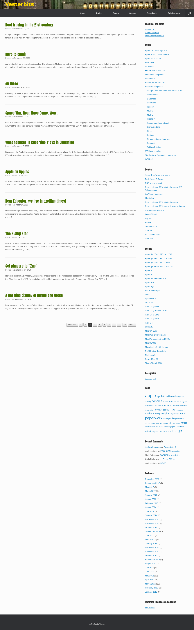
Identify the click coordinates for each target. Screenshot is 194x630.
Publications (174, 13)
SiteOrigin (95, 624)
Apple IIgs (149, 286)
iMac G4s (149, 323)
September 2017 (152, 483)
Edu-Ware (151, 103)
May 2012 (149, 576)
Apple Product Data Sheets (157, 54)
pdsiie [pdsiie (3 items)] (165, 419)
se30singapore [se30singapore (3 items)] (170, 427)
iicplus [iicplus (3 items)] (173, 401)
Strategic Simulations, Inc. (158, 139)
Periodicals (152, 13)
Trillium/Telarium (154, 147)
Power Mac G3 (151, 359)
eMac (147, 294)
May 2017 (149, 487)
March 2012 (150, 584)
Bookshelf (149, 62)
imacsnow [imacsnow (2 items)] (183, 405)
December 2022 (152, 479)
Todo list (148, 230)
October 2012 (151, 555)
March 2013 (150, 539)
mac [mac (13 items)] (173, 409)
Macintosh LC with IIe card (156, 347)
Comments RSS (152, 32)
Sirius (149, 131)
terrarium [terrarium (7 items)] (164, 431)
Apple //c (149, 274)
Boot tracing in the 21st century (29, 25)
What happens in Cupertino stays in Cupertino (39, 142)
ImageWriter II (151, 214)
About (82, 13)
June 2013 (149, 535)
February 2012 (151, 588)
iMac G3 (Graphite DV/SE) (156, 311)
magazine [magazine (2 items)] (179, 410)
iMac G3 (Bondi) (152, 307)
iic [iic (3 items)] (170, 401)
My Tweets (149, 608)
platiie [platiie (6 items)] (171, 418)
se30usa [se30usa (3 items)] (180, 427)
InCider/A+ (149, 159)
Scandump (149, 78)
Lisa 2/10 (149, 327)
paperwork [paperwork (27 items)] (153, 418)
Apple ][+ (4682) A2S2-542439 (158, 258)
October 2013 (151, 527)
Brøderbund (152, 95)
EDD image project (153, 183)
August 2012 (150, 563)
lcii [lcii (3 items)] (164, 410)
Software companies (154, 86)
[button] (189, 13)
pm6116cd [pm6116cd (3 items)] (179, 419)
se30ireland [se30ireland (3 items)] (158, 427)
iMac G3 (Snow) (152, 319)
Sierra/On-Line (153, 127)
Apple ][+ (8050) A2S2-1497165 (159, 266)
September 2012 (152, 560)
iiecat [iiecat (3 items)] (179, 401)
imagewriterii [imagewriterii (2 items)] (149, 410)
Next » (132, 324)
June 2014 (149, 511)
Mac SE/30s (150, 343)
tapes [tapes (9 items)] (155, 431)
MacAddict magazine (154, 74)
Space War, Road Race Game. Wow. (31, 113)
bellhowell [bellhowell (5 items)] (171, 396)
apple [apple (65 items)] (150, 395)
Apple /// (148, 270)
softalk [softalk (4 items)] (148, 431)
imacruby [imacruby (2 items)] (176, 405)
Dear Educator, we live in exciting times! (35, 201)
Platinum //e (150, 355)
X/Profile (149, 238)
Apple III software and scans (157, 175)
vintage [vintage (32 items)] (176, 431)
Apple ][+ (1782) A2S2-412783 (158, 254)
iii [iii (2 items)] (186, 401)
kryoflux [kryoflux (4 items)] (158, 410)
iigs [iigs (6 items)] (184, 401)
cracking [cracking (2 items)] (148, 401)
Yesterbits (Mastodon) (154, 36)
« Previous (72, 324)
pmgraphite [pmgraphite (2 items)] (176, 423)
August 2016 (150, 499)
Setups (132, 13)
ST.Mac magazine (153, 151)
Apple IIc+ (149, 282)
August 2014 (150, 507)
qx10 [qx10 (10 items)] (184, 423)
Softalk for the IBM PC (155, 83)
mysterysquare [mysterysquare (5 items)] (177, 413)
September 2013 (152, 531)
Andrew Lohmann (153, 447)
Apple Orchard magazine (156, 50)
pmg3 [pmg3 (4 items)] (168, 423)
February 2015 (151, 503)
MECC (150, 111)
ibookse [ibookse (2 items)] (165, 401)
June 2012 (149, 572)
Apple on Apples (17, 171)
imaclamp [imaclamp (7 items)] (167, 405)
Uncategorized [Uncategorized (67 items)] (150, 379)
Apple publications (153, 58)
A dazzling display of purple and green (34, 295)
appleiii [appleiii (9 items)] (161, 396)
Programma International (158, 123)
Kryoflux (148, 218)
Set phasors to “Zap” (21, 266)
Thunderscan (151, 226)
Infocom (150, 107)
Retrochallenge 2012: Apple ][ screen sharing (165, 206)
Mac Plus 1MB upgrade (155, 335)
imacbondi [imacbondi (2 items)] (149, 405)
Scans (116, 13)
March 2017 (150, 491)
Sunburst (151, 143)
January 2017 (151, 495)
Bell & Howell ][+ (152, 290)
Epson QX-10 (151, 299)
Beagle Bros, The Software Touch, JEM (164, 91)
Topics (99, 13)
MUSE (150, 115)
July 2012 (149, 568)
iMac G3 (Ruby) (152, 315)
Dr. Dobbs (149, 66)
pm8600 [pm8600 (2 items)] (163, 423)
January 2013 (151, 543)
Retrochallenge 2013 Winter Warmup (161, 202)
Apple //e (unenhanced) (155, 278)
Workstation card (152, 234)
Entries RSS (150, 30)
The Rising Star (16, 233)
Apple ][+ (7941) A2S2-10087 (158, 262)
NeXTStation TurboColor (156, 351)
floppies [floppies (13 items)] (157, 401)
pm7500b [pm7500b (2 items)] (155, 423)
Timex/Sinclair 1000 (153, 363)
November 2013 (152, 523)
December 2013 (152, 519)
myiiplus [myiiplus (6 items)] (165, 413)
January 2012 (151, 592)
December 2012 (152, 547)
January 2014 (151, 515)
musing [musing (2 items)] (157, 414)
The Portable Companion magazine (160, 155)
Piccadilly (151, 119)
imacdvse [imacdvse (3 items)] (157, 405)
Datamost (151, 99)
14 (125, 324)
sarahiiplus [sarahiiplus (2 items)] (149, 427)
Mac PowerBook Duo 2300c (157, 339)
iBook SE (149, 302)
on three (11, 83)
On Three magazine (154, 194)
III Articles (149, 198)
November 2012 (152, 551)
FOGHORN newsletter (155, 70)
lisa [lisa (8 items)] (167, 409)
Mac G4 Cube (151, 331)
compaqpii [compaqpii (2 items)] (180, 396)
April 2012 (149, 580)
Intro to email (15, 54)
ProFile (148, 222)
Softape (150, 135)
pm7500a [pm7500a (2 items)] (148, 423)
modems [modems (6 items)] (149, 413)
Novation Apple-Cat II (154, 210)
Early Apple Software (154, 179)
